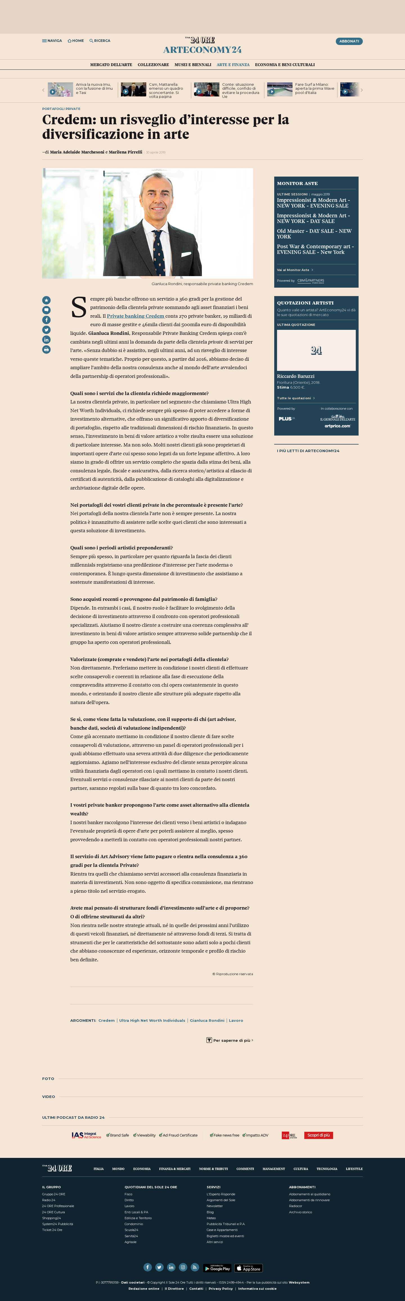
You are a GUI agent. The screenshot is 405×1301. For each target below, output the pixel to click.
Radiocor (295, 1206)
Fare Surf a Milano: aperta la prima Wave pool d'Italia (314, 88)
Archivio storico (300, 1212)
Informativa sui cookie (257, 1289)
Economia (141, 1169)
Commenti (245, 1169)
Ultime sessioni (292, 194)
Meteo (211, 1218)
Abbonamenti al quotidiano (309, 1194)
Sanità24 (131, 1236)
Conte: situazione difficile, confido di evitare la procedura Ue (240, 90)
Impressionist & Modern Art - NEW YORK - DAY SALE (313, 218)
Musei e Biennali (193, 64)
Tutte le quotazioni (296, 398)
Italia (99, 1169)
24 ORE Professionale (58, 1206)
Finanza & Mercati (174, 1169)
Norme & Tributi (213, 1169)
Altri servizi (215, 1242)
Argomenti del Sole (221, 1200)
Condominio (134, 1224)
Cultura (301, 1169)
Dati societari (133, 1282)
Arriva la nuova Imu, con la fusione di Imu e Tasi (94, 88)
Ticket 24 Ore (52, 1230)
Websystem (299, 1282)
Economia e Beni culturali (285, 64)
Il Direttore (174, 1289)
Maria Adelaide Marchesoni (77, 152)
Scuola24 (131, 1230)
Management (274, 1169)
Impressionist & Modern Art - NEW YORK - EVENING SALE (313, 203)
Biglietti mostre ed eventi (225, 1236)
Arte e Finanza (233, 64)
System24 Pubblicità (57, 1224)
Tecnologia (327, 1169)
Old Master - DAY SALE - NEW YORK (314, 233)
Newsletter (215, 1206)
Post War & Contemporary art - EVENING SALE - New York (315, 249)
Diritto (129, 1200)
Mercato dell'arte (111, 64)
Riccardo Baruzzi (295, 376)
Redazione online (144, 1289)
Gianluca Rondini (207, 1020)
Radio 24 (48, 1200)
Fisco (128, 1194)
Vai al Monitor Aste (295, 270)
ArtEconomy (202, 49)
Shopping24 (51, 1218)
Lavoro (236, 1020)
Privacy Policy (221, 1289)
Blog (210, 1212)
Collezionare (153, 64)
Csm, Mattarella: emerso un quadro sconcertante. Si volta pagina (166, 90)
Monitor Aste (297, 183)
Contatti (196, 1289)
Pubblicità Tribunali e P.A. (226, 1224)
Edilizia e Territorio (138, 1218)
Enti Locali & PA (136, 1212)
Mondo (118, 1169)
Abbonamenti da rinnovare (309, 1200)
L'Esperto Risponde (221, 1194)
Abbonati (349, 41)
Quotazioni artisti (305, 302)
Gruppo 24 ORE (53, 1194)
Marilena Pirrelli (125, 152)
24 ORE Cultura (53, 1212)
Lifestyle (354, 1169)
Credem (106, 1020)
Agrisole (130, 1242)
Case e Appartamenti (222, 1230)
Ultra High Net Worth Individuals (152, 1020)
